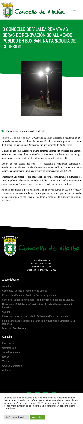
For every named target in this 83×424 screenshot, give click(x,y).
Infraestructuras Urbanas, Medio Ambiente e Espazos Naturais (35, 316)
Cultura (6, 311)
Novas (5, 356)
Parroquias (12, 131)
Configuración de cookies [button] (16, 417)
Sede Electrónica (11, 352)
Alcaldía (6, 286)
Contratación (9, 347)
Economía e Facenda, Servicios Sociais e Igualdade (29, 295)
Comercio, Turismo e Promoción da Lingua (24, 290)
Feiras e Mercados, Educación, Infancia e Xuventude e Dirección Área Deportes (38, 322)
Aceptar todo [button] (37, 417)
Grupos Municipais (12, 366)
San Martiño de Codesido (32, 131)
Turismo (6, 361)
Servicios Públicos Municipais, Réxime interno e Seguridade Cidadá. (38, 299)
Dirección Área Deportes (15, 328)
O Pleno (6, 370)
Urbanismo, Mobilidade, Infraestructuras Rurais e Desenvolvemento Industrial (37, 306)
